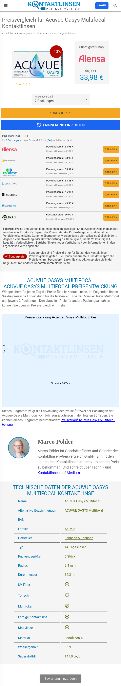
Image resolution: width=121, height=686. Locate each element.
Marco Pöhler (55, 441)
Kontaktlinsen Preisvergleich (17, 33)
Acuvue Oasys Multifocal (62, 33)
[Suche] (115, 6)
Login (101, 5)
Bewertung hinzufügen (60, 679)
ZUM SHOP (60, 113)
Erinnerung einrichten (60, 125)
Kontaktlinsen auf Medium (59, 473)
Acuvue (41, 33)
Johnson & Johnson (79, 538)
